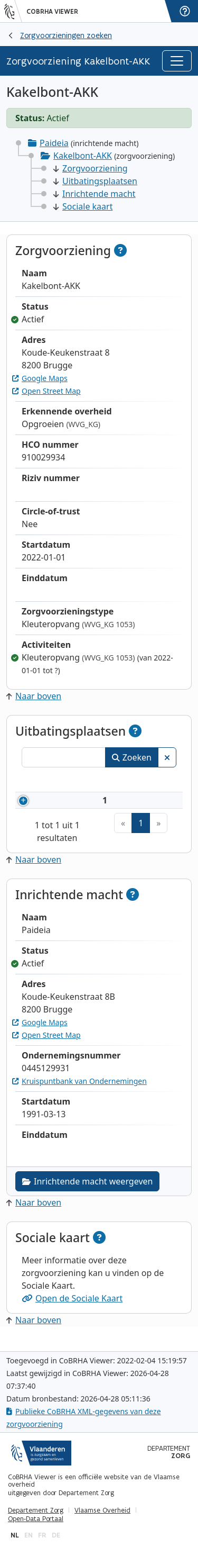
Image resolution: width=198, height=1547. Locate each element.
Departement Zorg (35, 1510)
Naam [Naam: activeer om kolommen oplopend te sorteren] (135, 781)
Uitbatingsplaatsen (95, 181)
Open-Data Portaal (35, 1519)
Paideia (54, 143)
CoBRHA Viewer (52, 11)
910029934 (79, 806)
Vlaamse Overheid (102, 1510)
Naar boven (33, 696)
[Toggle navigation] (177, 60)
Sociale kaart (82, 206)
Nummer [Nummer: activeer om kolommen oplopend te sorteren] (63, 781)
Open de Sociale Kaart (72, 1311)
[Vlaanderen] (13, 11)
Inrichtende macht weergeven (87, 1194)
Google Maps (40, 378)
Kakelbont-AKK (82, 155)
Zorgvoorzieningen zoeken (66, 35)
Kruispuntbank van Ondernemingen (79, 1094)
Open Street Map (46, 391)
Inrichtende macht (94, 194)
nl (15, 1535)
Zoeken (132, 757)
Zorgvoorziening (90, 168)
